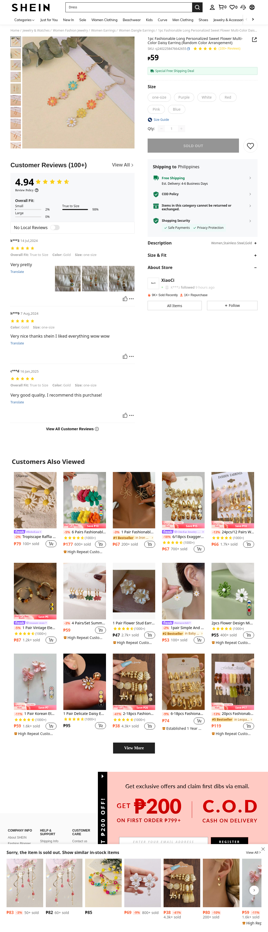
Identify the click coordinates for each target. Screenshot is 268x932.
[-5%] (67, 532)
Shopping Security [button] (176, 221)
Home (14, 30)
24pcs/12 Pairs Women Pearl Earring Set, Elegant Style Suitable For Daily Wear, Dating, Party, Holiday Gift (232, 532)
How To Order (49, 829)
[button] (128, 7)
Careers (13, 825)
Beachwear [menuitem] (132, 20)
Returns (45, 817)
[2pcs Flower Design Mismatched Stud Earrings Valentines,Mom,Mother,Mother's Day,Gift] (232, 591)
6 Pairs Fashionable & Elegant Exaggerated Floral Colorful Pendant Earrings (84, 532)
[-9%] (166, 714)
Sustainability (17, 819)
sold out (193, 145)
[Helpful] (125, 299)
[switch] (55, 227)
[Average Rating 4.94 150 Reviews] (217, 48)
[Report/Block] (131, 299)
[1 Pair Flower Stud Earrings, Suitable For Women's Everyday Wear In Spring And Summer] (134, 591)
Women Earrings (103, 30)
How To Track (49, 835)
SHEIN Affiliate (82, 835)
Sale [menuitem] (82, 20)
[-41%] (117, 714)
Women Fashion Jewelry (70, 30)
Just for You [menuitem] (49, 20)
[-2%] (17, 537)
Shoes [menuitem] (203, 20)
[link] (222, 7)
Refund (45, 823)
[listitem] (35, 513)
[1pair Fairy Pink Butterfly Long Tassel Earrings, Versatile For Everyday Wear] (25, 883)
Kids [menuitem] (149, 20)
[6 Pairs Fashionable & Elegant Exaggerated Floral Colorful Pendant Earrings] (84, 500)
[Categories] (25, 20)
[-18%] (166, 537)
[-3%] (116, 532)
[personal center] (212, 7)
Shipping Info (49, 811)
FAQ (75, 841)
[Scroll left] (246, 20)
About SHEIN (17, 807)
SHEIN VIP (80, 829)
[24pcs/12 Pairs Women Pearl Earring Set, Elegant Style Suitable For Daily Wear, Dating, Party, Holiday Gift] (232, 500)
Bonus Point (80, 823)
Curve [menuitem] (162, 20)
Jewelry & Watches (36, 30)
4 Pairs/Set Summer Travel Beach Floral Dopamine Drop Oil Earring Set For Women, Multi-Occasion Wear (84, 623)
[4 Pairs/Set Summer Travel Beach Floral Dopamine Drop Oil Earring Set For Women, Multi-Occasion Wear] (84, 591)
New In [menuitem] (68, 20)
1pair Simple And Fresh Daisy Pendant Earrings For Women (183, 628)
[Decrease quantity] (161, 129)
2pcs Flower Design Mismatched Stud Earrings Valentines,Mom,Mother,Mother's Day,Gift (232, 623)
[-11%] (18, 714)
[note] (84, 525)
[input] (163, 841)
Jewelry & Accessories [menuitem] (230, 20)
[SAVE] (250, 146)
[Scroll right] (253, 20)
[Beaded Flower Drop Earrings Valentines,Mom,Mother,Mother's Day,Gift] (103, 883)
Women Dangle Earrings (137, 30)
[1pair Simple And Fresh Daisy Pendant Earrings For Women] (183, 591)
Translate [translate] (17, 272)
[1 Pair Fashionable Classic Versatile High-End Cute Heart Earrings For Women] (221, 883)
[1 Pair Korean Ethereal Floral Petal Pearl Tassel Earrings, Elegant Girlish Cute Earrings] (35, 682)
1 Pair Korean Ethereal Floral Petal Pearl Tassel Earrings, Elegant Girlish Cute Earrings (35, 714)
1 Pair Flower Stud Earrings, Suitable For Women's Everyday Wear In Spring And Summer (134, 623)
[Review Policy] (27, 190)
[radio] (159, 97)
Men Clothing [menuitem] (182, 20)
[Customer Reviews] (72, 165)
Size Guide (47, 841)
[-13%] (216, 532)
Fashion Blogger (19, 813)
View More (134, 748)
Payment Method (84, 817)
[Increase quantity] (181, 129)
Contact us (79, 811)
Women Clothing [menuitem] (104, 20)
